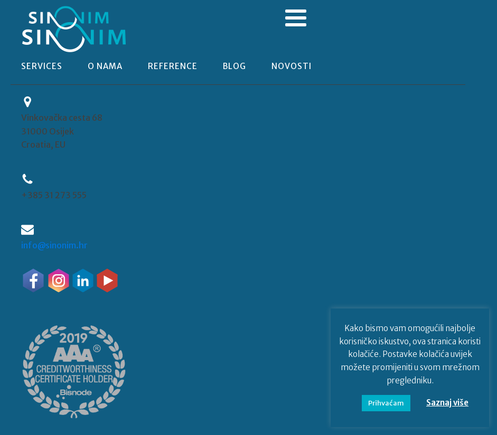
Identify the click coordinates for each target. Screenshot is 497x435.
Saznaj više (447, 403)
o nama (105, 66)
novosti (291, 66)
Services (41, 66)
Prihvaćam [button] (386, 403)
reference (173, 66)
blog (234, 66)
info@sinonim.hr (54, 245)
